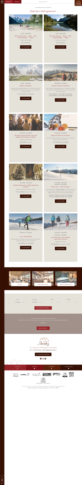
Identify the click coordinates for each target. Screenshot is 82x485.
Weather (17, 367)
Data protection (34, 387)
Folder (69, 367)
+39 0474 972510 (36, 350)
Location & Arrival (43, 354)
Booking (17, 1)
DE (1, 483)
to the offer (26, 47)
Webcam (34, 367)
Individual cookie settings (43, 387)
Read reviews (43, 328)
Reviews (51, 367)
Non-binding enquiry (43, 308)
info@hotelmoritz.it (50, 350)
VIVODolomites (39, 383)
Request (8, 1)
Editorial (29, 387)
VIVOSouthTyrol (46, 383)
